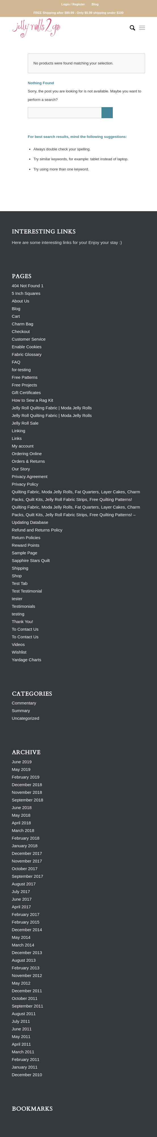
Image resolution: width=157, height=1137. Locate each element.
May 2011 (21, 1036)
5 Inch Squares (26, 293)
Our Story (21, 468)
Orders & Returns (28, 461)
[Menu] (142, 28)
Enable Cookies (27, 346)
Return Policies (26, 537)
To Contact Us (25, 629)
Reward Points (26, 545)
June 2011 (22, 1028)
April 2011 (21, 1044)
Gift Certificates (26, 392)
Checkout (21, 331)
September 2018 (27, 799)
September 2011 (27, 1006)
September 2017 (27, 876)
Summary (21, 710)
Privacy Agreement (30, 476)
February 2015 (26, 922)
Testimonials (23, 606)
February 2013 (26, 967)
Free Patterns (25, 377)
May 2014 (21, 937)
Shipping (20, 568)
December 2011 (27, 990)
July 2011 (21, 1021)
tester (17, 598)
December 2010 (27, 1074)
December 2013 (27, 952)
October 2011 (25, 998)
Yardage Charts (26, 659)
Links (17, 438)
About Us (20, 301)
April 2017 (21, 906)
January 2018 (25, 845)
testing (18, 613)
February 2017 (26, 914)
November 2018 (27, 792)
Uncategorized (25, 718)
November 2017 (27, 861)
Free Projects (24, 384)
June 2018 (22, 807)
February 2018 (26, 838)
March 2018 (23, 830)
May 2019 (21, 769)
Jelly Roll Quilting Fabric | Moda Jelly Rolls (52, 407)
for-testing (21, 369)
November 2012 (27, 975)
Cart (16, 316)
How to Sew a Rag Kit (32, 400)
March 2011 (23, 1051)
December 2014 (27, 929)
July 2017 (21, 891)
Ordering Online (27, 453)
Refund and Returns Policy (37, 530)
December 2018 (27, 784)
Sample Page (24, 552)
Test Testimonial (27, 591)
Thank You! (22, 621)
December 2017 (27, 853)
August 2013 (24, 960)
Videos (18, 644)
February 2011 (26, 1059)
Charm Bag (22, 323)
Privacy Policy (25, 484)
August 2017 (24, 883)
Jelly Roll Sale (25, 423)
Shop (17, 575)
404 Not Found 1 (28, 285)
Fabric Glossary (27, 354)
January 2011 (25, 1067)
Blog (95, 4)
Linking (19, 430)
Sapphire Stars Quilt (31, 560)
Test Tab (20, 583)
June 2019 (22, 761)
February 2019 (26, 777)
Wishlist (19, 652)
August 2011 (24, 1013)
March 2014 (23, 945)
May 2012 (21, 983)
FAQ (16, 362)
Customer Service (29, 339)
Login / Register (73, 4)
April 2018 (21, 822)
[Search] (129, 28)
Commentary (24, 703)
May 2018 (21, 815)
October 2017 (25, 868)
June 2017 (22, 899)
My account (23, 446)
